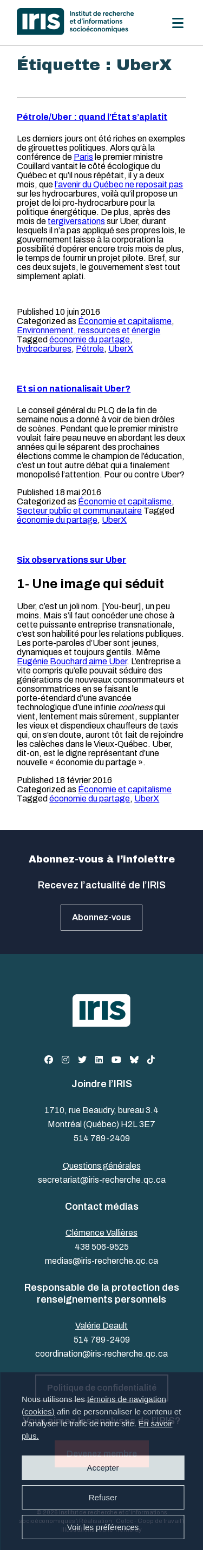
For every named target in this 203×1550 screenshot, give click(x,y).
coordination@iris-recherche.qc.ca (101, 1353)
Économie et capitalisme (125, 321)
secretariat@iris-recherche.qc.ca (102, 1179)
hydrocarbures (44, 348)
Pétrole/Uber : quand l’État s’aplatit (92, 117)
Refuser (103, 1497)
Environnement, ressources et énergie (88, 330)
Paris (83, 156)
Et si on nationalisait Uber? (73, 388)
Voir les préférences (103, 1527)
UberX (120, 348)
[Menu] (178, 23)
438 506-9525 (102, 1246)
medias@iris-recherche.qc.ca (101, 1260)
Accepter (103, 1467)
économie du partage (89, 339)
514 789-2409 (102, 1138)
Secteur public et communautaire (79, 510)
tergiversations (76, 221)
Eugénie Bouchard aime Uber (72, 661)
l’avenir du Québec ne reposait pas (119, 184)
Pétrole (90, 348)
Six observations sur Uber (71, 559)
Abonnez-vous (101, 917)
